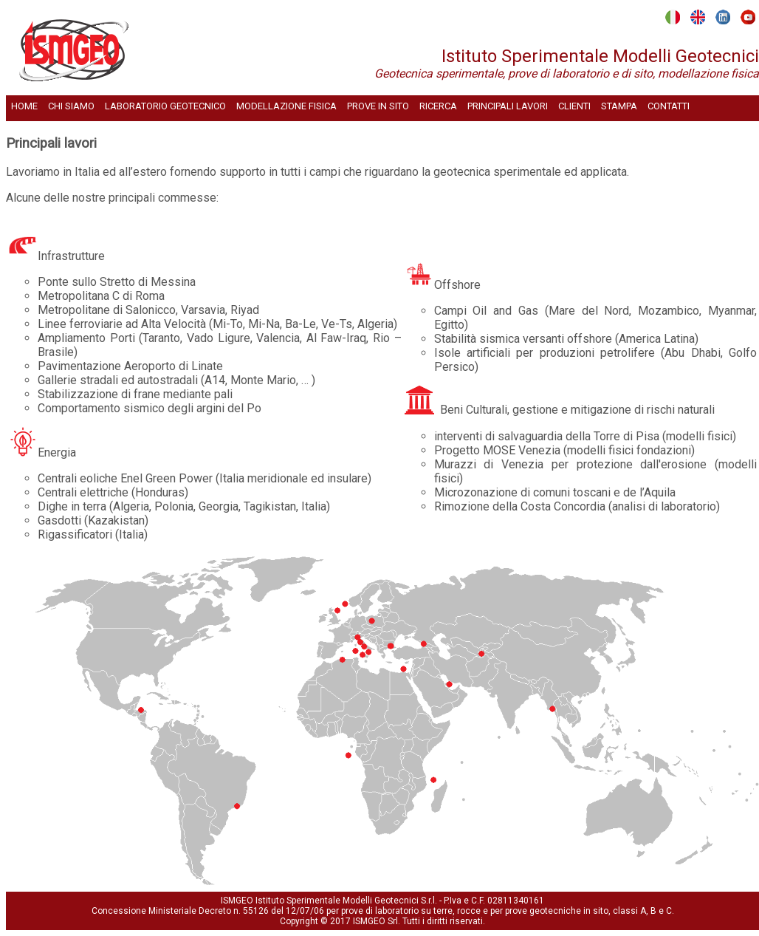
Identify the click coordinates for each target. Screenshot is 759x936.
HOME (24, 106)
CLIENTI (574, 106)
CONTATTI (669, 106)
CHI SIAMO (71, 106)
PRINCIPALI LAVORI (507, 106)
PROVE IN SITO (378, 106)
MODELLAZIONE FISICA (286, 106)
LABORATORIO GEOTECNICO (165, 106)
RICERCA (438, 106)
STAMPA (619, 106)
